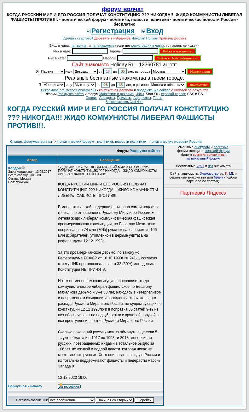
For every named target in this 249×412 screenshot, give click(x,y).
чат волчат (79, 45)
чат (210, 166)
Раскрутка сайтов (145, 151)
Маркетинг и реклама (116, 94)
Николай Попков (144, 38)
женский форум (217, 151)
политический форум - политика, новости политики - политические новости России (129, 141)
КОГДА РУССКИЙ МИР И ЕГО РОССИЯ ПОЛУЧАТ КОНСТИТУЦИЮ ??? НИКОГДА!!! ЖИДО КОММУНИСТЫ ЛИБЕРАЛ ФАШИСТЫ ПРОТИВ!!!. (118, 117)
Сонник (91, 98)
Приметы (124, 98)
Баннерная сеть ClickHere (124, 102)
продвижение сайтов (153, 90)
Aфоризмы (142, 98)
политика (221, 147)
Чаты (140, 94)
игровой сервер (173, 94)
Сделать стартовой (78, 38)
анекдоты (202, 147)
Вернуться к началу (25, 386)
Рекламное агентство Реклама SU (68, 90)
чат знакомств (103, 45)
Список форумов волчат (31, 141)
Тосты (157, 98)
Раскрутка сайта (71, 94)
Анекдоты (107, 98)
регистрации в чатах (147, 45)
